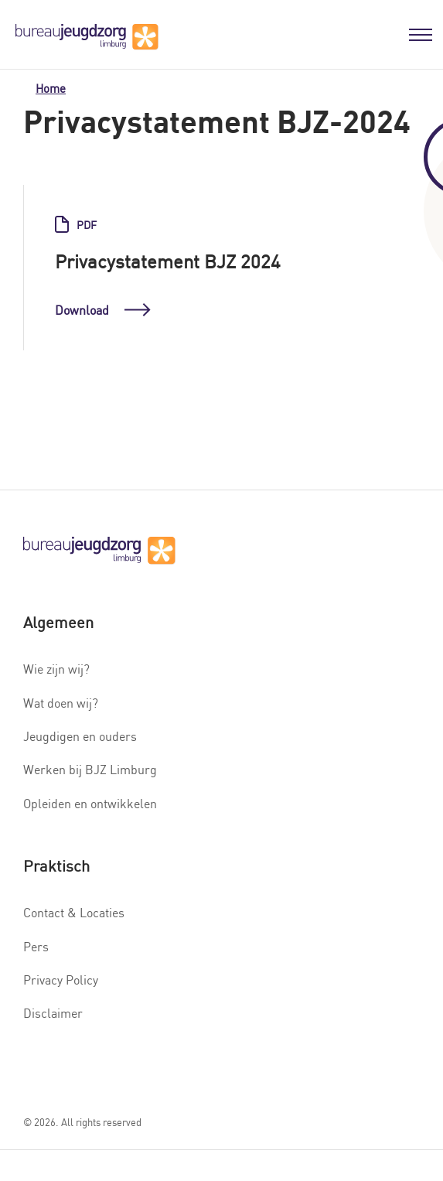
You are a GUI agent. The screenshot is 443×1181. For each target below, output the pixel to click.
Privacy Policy (60, 980)
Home (51, 88)
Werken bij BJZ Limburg (90, 769)
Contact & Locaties (73, 912)
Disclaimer (53, 1013)
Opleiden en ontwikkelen (90, 803)
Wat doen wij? (60, 703)
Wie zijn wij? (56, 669)
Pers (36, 946)
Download (103, 311)
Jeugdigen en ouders (80, 736)
